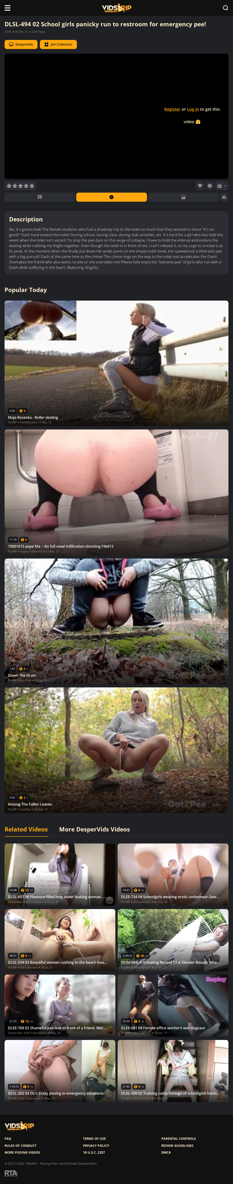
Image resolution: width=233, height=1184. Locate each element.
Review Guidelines (177, 1146)
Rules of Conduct (20, 1146)
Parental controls (178, 1139)
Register (172, 109)
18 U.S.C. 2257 (94, 1152)
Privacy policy (96, 1146)
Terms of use (94, 1139)
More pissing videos (22, 1152)
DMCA (166, 1152)
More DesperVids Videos (94, 829)
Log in (193, 109)
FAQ (8, 1139)
